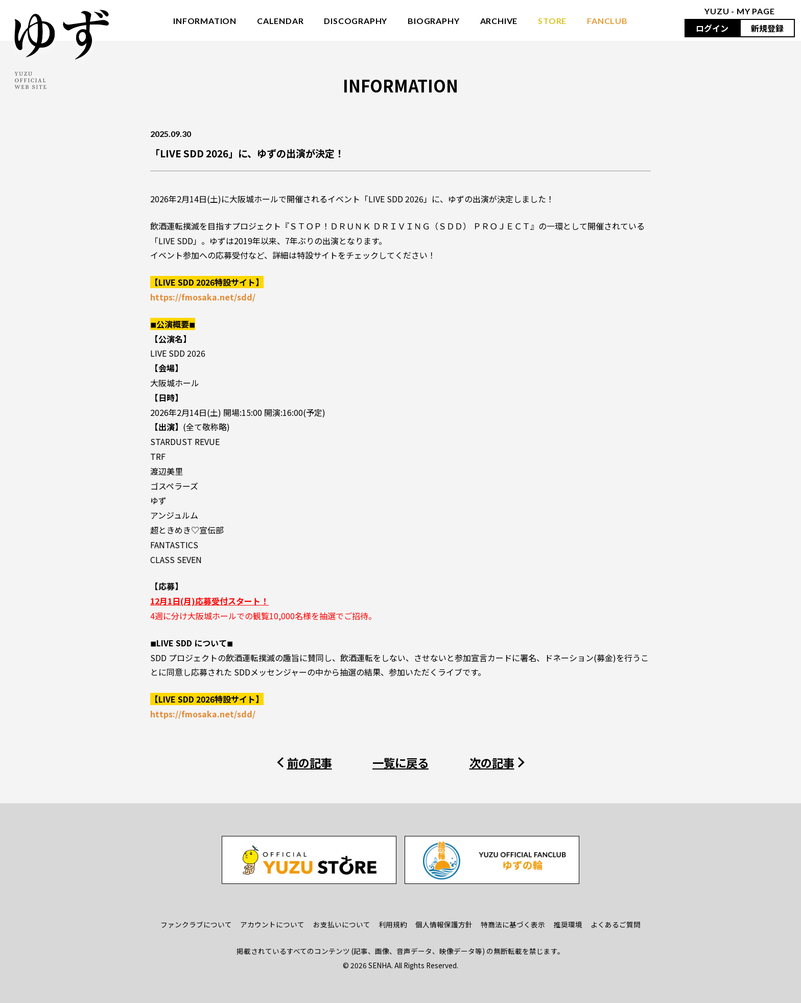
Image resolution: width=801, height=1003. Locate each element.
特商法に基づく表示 (513, 924)
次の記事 (491, 762)
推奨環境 (568, 924)
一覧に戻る (400, 762)
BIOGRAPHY (433, 21)
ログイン (712, 28)
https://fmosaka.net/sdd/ (202, 297)
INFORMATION (205, 21)
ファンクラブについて (196, 924)
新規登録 (767, 28)
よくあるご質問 (616, 924)
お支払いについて (341, 924)
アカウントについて (272, 924)
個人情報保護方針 (444, 924)
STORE (552, 21)
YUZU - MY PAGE (739, 11)
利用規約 (393, 924)
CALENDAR (280, 21)
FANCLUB (607, 21)
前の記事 (309, 762)
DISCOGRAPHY (355, 21)
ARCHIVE (499, 21)
